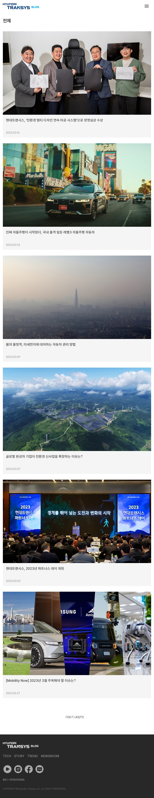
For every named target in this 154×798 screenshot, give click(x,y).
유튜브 (7, 769)
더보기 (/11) (75, 717)
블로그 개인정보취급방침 (13, 779)
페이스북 (28, 769)
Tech (7, 756)
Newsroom (50, 756)
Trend (32, 756)
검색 (137, 6)
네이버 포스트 (39, 769)
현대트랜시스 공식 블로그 (21, 6)
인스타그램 (18, 769)
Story (19, 756)
